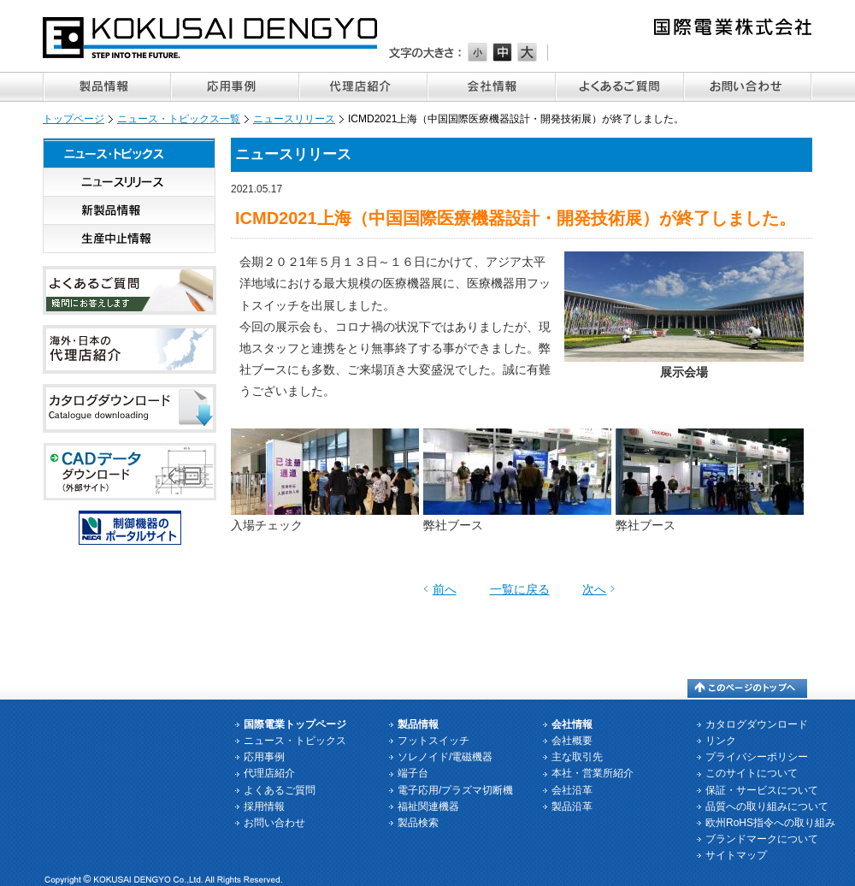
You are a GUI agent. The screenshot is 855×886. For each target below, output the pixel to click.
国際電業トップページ (295, 724)
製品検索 (418, 823)
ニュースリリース (294, 119)
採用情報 (264, 806)
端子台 (413, 773)
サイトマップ (736, 855)
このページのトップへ (747, 688)
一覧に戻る (520, 589)
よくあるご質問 (620, 87)
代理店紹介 (363, 87)
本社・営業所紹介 (592, 773)
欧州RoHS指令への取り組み (770, 823)
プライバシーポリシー (756, 757)
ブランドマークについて (761, 839)
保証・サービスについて (761, 790)
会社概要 (572, 741)
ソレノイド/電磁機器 (445, 757)
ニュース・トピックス (129, 153)
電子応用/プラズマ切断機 (455, 790)
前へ (445, 589)
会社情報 (492, 87)
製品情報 (107, 87)
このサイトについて (751, 773)
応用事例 (235, 87)
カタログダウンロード (756, 724)
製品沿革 (572, 806)
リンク (720, 741)
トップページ (73, 119)
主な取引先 (577, 757)
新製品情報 (129, 211)
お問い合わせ (748, 87)
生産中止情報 (129, 239)
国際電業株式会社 (211, 37)
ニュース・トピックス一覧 (178, 119)
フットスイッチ (433, 741)
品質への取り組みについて (766, 806)
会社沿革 (572, 790)
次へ (594, 589)
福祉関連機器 (428, 806)
